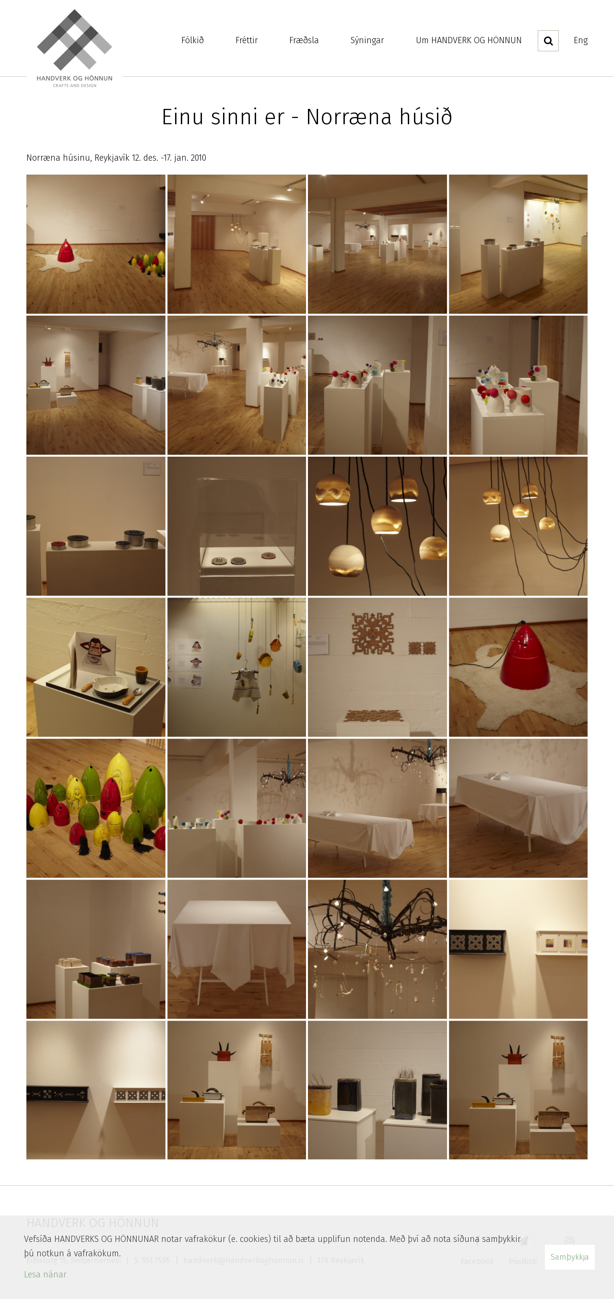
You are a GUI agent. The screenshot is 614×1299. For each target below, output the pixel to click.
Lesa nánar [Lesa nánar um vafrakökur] (45, 1274)
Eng (581, 40)
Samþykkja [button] (570, 1257)
